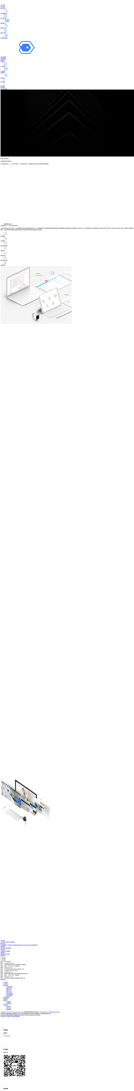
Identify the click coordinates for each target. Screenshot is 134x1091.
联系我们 (3, 952)
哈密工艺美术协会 (35, 1015)
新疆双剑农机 (17, 1015)
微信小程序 (27, 945)
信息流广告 (10, 945)
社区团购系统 (34, 945)
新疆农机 (3, 1015)
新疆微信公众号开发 (18, 1013)
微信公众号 (21, 945)
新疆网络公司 (38, 1013)
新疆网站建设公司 (46, 1013)
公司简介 (3, 942)
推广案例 (3, 948)
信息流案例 (8, 948)
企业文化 (7, 942)
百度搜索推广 (4, 945)
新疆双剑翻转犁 (9, 1015)
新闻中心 (3, 949)
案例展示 (3, 946)
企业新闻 (3, 951)
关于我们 (3, 940)
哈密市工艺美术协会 (26, 1015)
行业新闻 (7, 951)
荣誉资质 (12, 942)
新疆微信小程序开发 (29, 1013)
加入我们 (7, 954)
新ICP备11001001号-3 (54, 1012)
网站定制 (16, 945)
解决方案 (3, 943)
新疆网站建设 (8, 1013)
